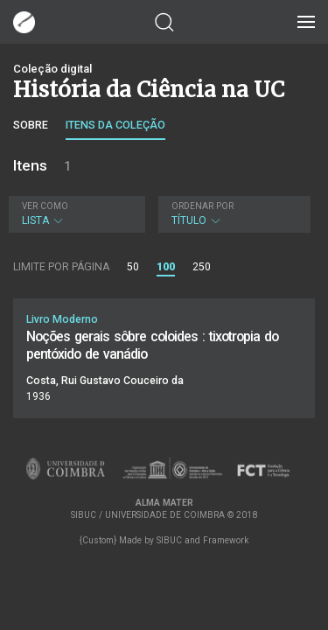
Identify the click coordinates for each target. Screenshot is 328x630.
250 (201, 267)
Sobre (30, 124)
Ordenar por (202, 206)
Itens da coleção (115, 124)
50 (133, 267)
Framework (225, 540)
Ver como (45, 206)
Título (232, 214)
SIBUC (169, 540)
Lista (75, 214)
